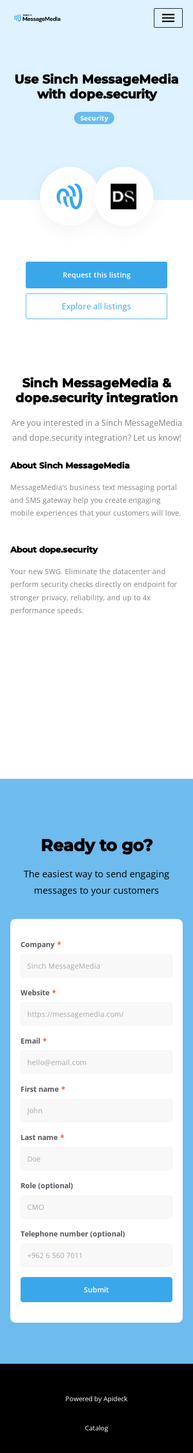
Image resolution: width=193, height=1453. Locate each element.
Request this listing (97, 275)
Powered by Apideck (96, 1398)
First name (40, 1089)
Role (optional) (47, 1185)
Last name (39, 1137)
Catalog (96, 1427)
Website (35, 992)
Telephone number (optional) (73, 1234)
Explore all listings (96, 306)
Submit (96, 1289)
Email (30, 1041)
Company (38, 944)
